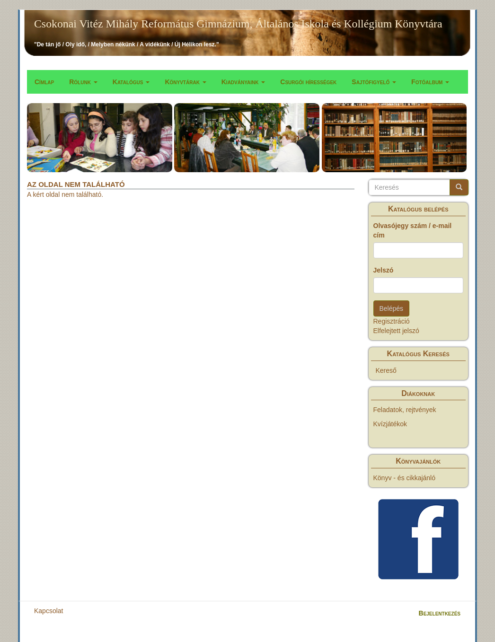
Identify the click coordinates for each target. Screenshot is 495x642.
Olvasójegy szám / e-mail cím (412, 230)
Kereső (386, 370)
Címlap (44, 82)
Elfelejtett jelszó (396, 330)
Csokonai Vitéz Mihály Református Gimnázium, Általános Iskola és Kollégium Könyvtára (238, 24)
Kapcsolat (48, 611)
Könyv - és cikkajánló (404, 478)
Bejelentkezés (439, 613)
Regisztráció (391, 321)
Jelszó (383, 270)
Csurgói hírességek (308, 82)
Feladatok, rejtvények (404, 409)
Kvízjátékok (390, 424)
